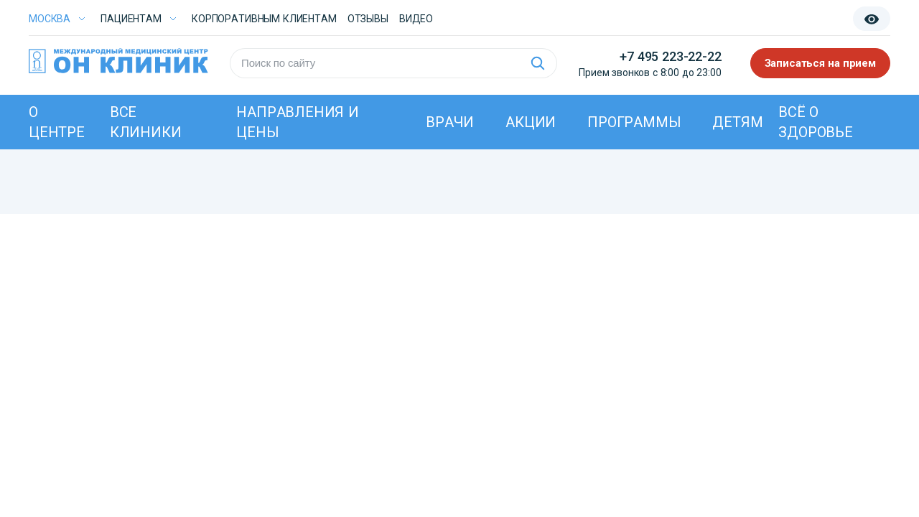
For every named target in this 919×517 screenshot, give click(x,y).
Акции (530, 122)
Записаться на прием (821, 63)
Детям (737, 122)
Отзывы (367, 18)
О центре (57, 122)
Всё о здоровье (815, 122)
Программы (634, 122)
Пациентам (131, 18)
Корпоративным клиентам (264, 18)
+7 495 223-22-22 (670, 56)
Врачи (450, 122)
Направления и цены (297, 122)
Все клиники (146, 122)
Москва (49, 18)
